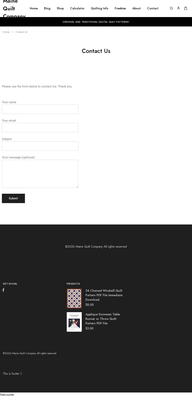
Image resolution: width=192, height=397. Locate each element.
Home (34, 8)
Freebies (120, 8)
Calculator (77, 8)
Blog (47, 8)
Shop (60, 8)
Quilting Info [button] (99, 8)
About (136, 8)
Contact (152, 8)
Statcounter (7, 394)
